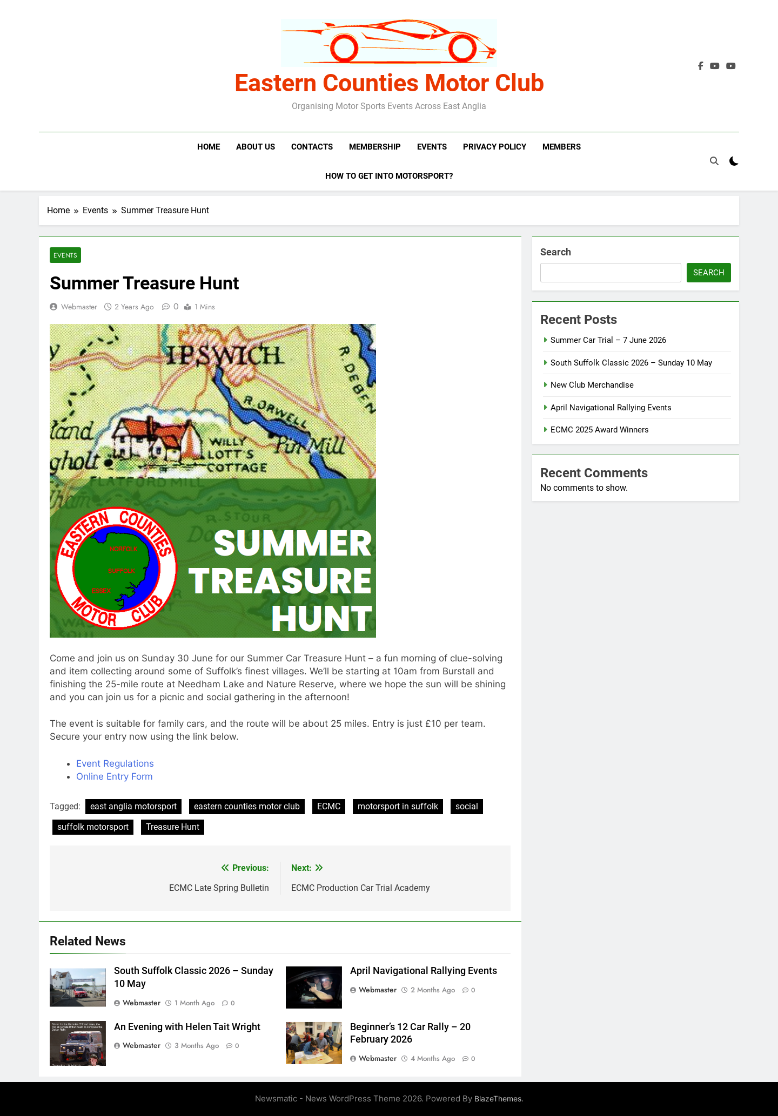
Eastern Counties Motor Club (389, 83)
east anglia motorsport (133, 806)
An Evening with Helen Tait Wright (187, 1027)
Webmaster (79, 306)
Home (208, 147)
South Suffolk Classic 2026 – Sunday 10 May (631, 363)
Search (555, 252)
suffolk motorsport (93, 827)
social (466, 806)
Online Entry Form (114, 776)
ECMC (328, 806)
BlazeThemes (497, 1098)
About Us (255, 147)
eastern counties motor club (247, 806)
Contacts (312, 147)
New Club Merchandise (592, 385)
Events (432, 147)
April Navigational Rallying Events (423, 970)
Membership (375, 147)
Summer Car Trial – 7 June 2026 (608, 340)
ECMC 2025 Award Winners (600, 430)
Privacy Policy (494, 147)
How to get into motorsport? (389, 176)
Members (561, 147)
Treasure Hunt (172, 827)
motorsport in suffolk (398, 806)
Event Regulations (115, 763)
